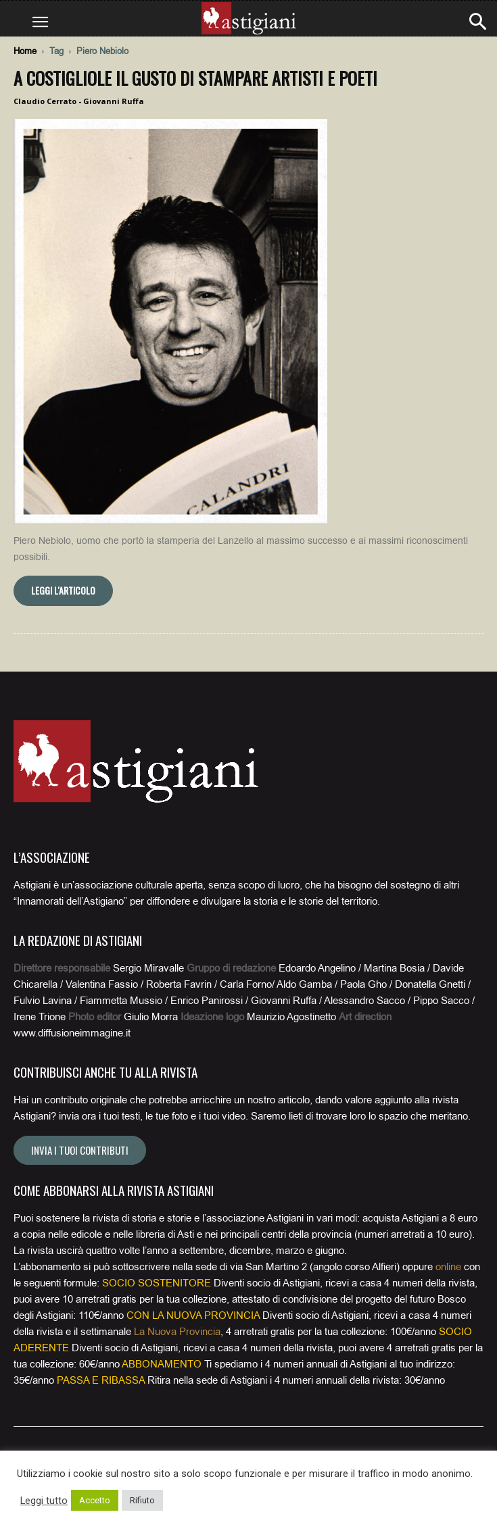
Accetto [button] (94, 1500)
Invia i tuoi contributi (79, 1150)
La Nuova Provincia (177, 1331)
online (448, 1267)
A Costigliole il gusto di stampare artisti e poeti (195, 78)
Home (25, 51)
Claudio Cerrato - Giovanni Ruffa (79, 101)
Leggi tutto (44, 1501)
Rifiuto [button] (142, 1500)
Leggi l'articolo (63, 590)
